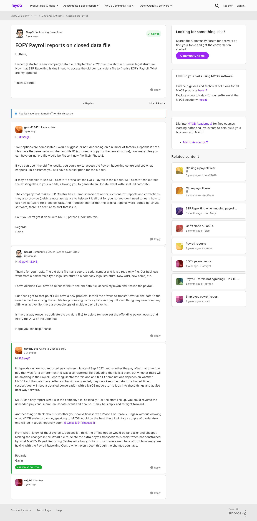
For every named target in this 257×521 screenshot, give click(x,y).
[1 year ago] (192, 266)
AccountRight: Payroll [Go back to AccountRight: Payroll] (77, 15)
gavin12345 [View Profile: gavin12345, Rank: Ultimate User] (31, 127)
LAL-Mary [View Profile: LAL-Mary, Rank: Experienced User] (210, 212)
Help (59, 510)
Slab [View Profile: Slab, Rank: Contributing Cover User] (207, 230)
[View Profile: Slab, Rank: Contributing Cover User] (179, 228)
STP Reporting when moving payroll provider (210, 208)
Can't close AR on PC (200, 226)
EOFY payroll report (199, 261)
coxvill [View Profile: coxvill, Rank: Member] (206, 301)
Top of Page (44, 510)
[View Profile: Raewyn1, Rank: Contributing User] (179, 263)
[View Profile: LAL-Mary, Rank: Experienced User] (179, 211)
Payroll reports (196, 243)
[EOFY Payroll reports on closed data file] (39, 131)
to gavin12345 (70, 251)
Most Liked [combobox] (157, 103)
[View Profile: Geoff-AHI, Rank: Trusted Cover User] (179, 190)
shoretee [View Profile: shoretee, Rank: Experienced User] (207, 248)
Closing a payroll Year (200, 168)
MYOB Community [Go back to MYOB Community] (20, 15)
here (201, 90)
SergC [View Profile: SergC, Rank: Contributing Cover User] (30, 32)
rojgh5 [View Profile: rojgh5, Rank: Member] (28, 480)
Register (228, 5)
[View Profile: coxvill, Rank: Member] (179, 299)
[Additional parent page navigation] (35, 15)
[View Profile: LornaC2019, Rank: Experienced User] (179, 170)
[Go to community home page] (17, 6)
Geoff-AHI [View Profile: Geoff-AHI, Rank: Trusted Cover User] (208, 195)
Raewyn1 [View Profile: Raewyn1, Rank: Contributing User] (206, 265)
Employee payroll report (202, 296)
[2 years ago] (193, 248)
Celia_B (72, 422)
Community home (192, 55)
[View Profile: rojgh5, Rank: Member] (18, 482)
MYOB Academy (198, 123)
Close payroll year (198, 188)
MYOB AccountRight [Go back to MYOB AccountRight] (52, 15)
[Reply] (155, 89)
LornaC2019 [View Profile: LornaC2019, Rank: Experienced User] (209, 175)
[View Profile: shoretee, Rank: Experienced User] (179, 246)
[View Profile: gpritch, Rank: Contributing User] (179, 281)
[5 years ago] (193, 175)
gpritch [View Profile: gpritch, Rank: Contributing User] (209, 283)
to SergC (61, 348)
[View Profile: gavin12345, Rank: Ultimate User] (18, 129)
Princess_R (87, 422)
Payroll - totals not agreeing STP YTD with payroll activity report (211, 279)
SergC (26, 137)
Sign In (240, 5)
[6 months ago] (194, 213)
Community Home (21, 510)
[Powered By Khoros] (237, 512)
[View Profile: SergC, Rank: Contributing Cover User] (19, 33)
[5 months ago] (194, 283)
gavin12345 (29, 261)
